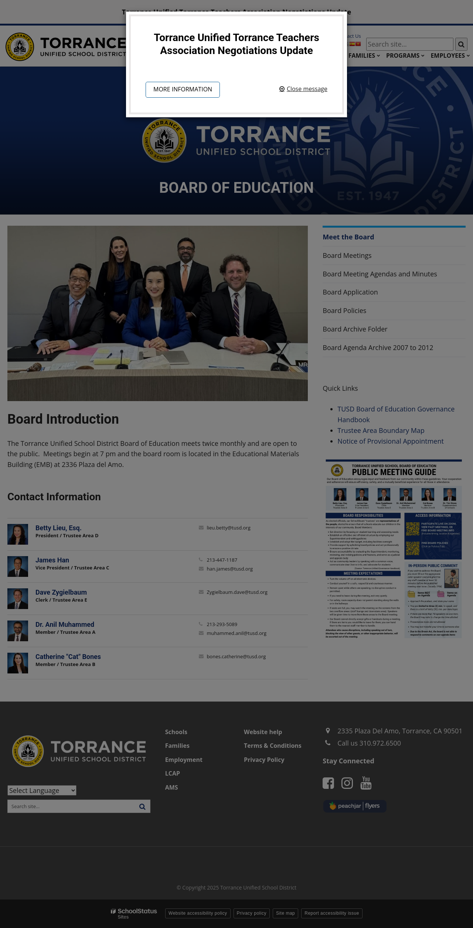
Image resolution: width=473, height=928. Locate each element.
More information (182, 89)
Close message (307, 89)
